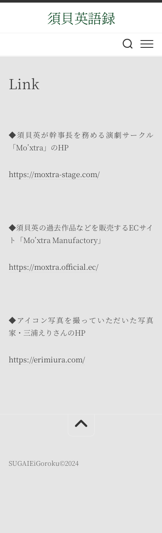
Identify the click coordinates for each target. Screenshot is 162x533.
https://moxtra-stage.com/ (54, 173)
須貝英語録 (81, 18)
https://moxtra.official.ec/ (53, 266)
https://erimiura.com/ (47, 359)
